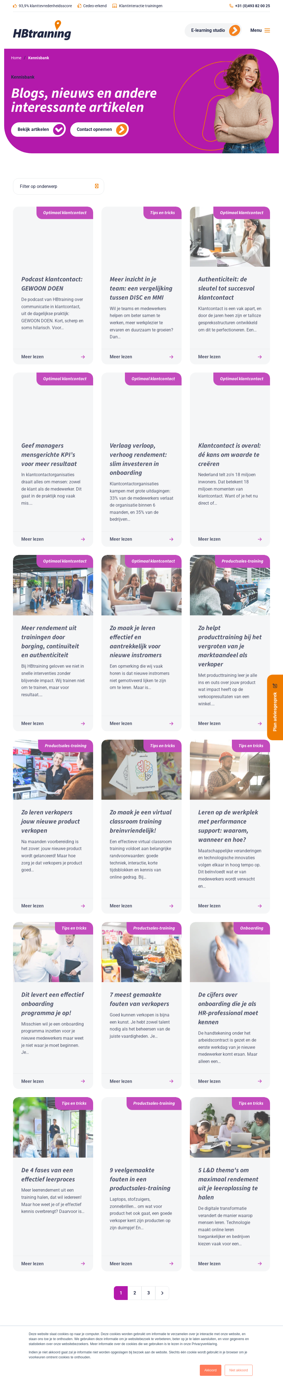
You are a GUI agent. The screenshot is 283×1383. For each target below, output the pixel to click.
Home (16, 58)
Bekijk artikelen (33, 129)
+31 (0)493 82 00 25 (252, 6)
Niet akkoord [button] (238, 1370)
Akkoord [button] (211, 1370)
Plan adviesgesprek (274, 707)
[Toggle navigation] (258, 30)
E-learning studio (208, 30)
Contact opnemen (94, 129)
